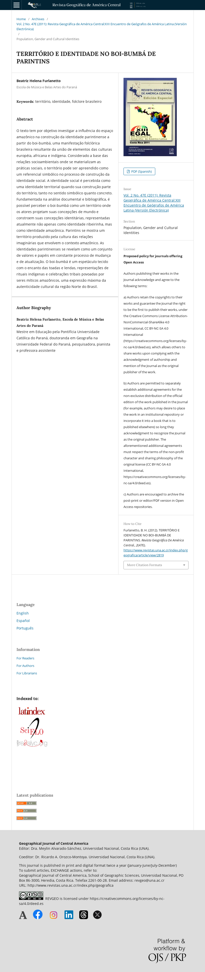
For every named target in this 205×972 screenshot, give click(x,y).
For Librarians (26, 673)
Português (25, 628)
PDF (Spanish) (141, 171)
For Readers (25, 658)
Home (21, 19)
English (22, 613)
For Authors (25, 665)
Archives (38, 19)
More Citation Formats (144, 565)
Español (23, 620)
